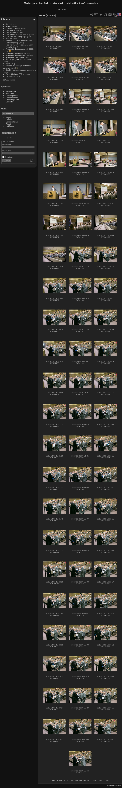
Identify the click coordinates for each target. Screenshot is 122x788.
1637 (95, 780)
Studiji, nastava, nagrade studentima (21, 70)
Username (6, 145)
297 (76, 780)
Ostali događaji (12, 43)
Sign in (9, 138)
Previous (61, 780)
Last (106, 780)
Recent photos (12, 95)
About (8, 124)
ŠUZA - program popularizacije (18, 59)
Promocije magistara (14, 53)
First (53, 780)
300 (88, 780)
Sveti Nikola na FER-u (15, 74)
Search (9, 120)
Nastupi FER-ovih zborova (17, 41)
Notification (10, 126)
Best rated (10, 93)
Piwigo (118, 785)
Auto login (7, 157)
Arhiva (8, 26)
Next (101, 780)
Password (6, 151)
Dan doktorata (12, 32)
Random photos (12, 100)
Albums (5, 19)
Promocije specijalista (15, 57)
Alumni (9, 24)
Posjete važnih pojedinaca (17, 45)
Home (41, 15)
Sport (8, 64)
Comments (10, 122)
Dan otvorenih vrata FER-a (17, 34)
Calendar (10, 102)
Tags (8, 118)
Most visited (11, 91)
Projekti (9, 47)
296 (72, 780)
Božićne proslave (13, 28)
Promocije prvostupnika (15, 55)
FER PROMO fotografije (16, 36)
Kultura (9, 39)
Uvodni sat (10, 76)
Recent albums (12, 98)
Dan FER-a (10, 30)
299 (84, 780)
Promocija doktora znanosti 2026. (20, 49)
